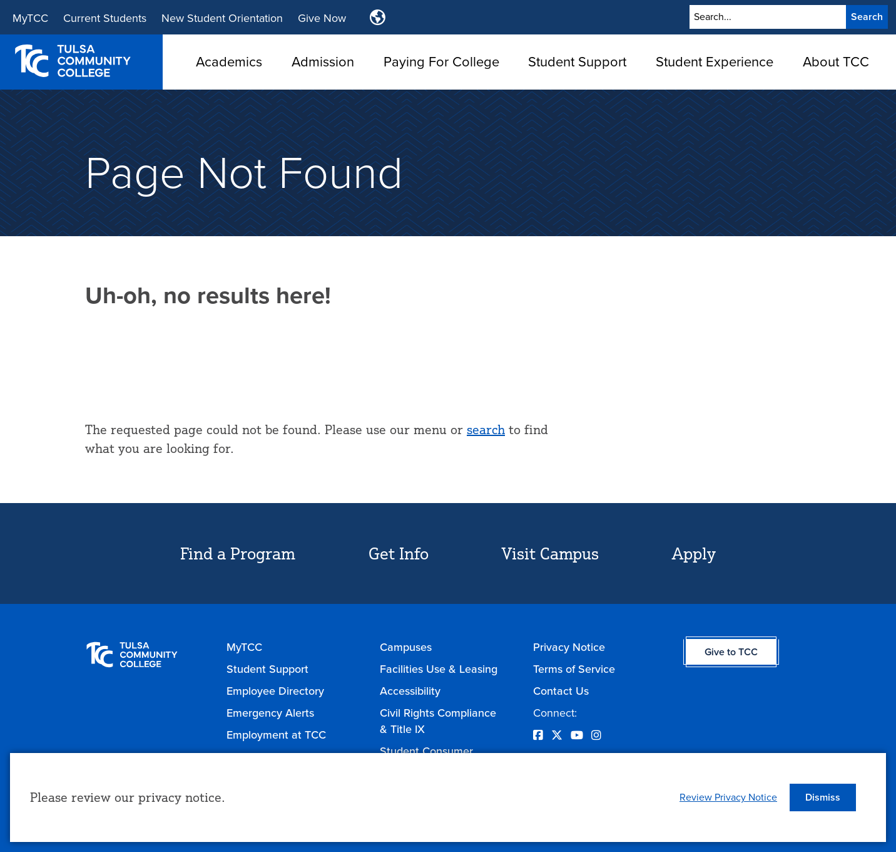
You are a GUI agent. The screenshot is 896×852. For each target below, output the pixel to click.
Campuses (406, 647)
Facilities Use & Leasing (438, 669)
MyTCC (30, 18)
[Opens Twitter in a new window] (557, 735)
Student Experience (714, 61)
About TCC (836, 61)
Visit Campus (550, 553)
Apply (694, 553)
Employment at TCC (276, 735)
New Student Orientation (222, 18)
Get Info (399, 553)
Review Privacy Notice (728, 797)
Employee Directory (275, 691)
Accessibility (410, 691)
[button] (823, 797)
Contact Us (561, 691)
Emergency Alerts (270, 713)
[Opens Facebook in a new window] (538, 735)
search (486, 429)
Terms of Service (574, 669)
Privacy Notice (569, 647)
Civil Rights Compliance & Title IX (438, 721)
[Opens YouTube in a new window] (577, 735)
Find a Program (237, 553)
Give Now (322, 18)
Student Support (577, 61)
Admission (323, 61)
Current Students (104, 18)
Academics (229, 61)
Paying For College (441, 61)
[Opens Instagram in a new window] (596, 735)
